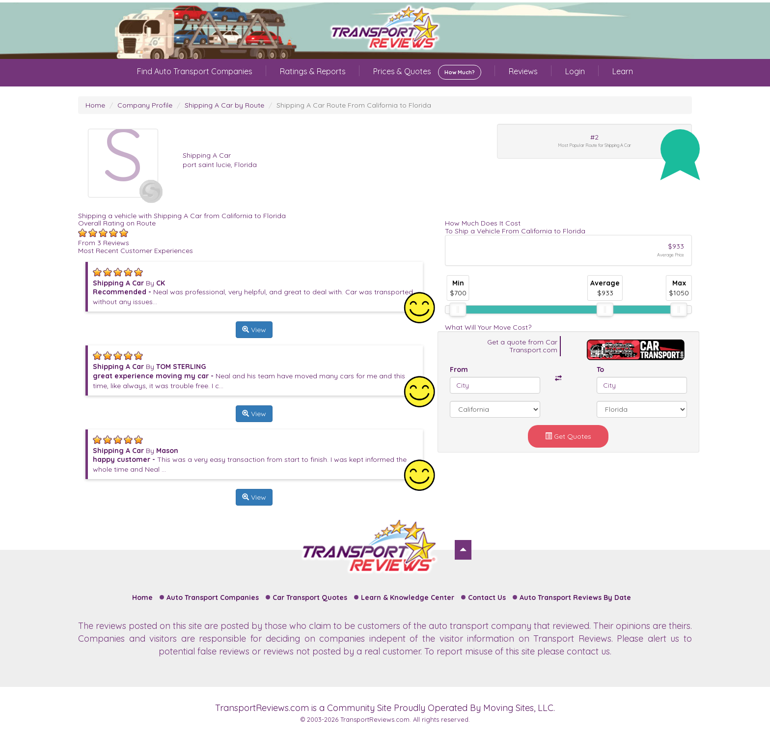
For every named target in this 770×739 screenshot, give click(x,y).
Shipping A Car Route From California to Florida (353, 105)
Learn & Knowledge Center (407, 597)
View (254, 329)
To (600, 369)
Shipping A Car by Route (224, 105)
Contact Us (487, 597)
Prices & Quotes (427, 72)
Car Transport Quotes (310, 597)
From (459, 369)
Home (95, 105)
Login (575, 71)
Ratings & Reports (313, 71)
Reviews (523, 71)
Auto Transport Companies (212, 597)
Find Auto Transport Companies (194, 71)
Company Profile (144, 105)
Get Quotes (568, 436)
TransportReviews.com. (375, 719)
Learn (622, 71)
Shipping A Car (207, 155)
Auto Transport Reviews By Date (575, 597)
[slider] (457, 309)
